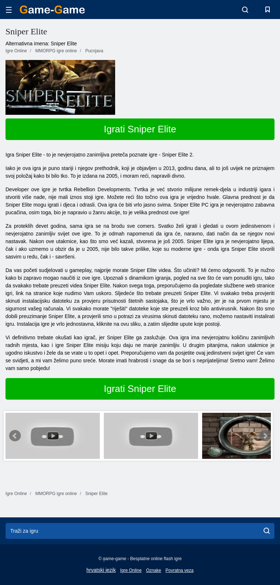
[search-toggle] (245, 9)
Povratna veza (180, 570)
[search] (267, 531)
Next (265, 436)
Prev (15, 436)
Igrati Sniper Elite (140, 129)
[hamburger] (8, 9)
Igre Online (131, 570)
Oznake (153, 570)
